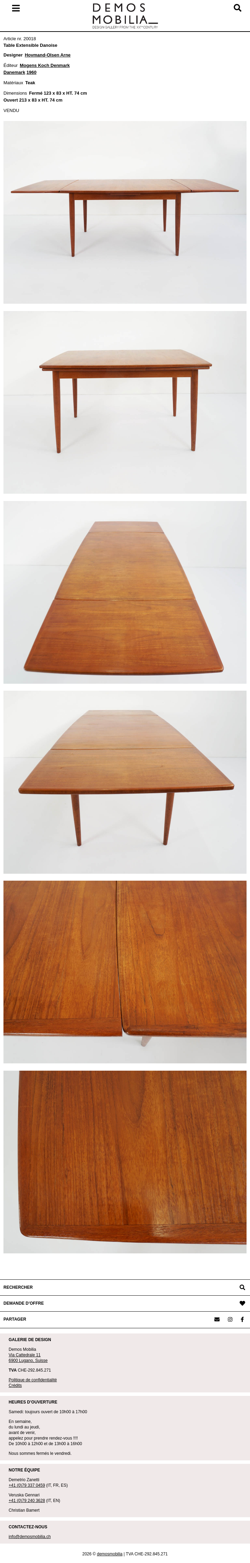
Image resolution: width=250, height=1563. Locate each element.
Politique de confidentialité (33, 1380)
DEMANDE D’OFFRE (23, 1303)
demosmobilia (109, 1554)
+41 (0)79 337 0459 (27, 1485)
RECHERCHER (18, 1287)
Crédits (15, 1385)
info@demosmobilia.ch (30, 1536)
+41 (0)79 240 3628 (27, 1500)
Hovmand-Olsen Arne (48, 55)
